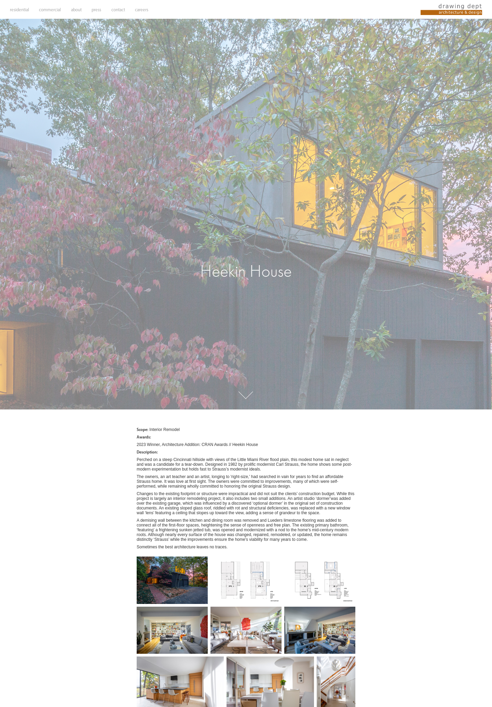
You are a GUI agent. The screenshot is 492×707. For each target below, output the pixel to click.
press (96, 9)
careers (141, 9)
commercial (50, 9)
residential (19, 9)
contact (118, 9)
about (76, 9)
